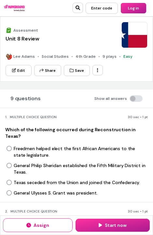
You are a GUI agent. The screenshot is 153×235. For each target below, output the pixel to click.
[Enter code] (102, 8)
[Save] (77, 70)
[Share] (47, 70)
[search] (78, 8)
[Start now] (112, 225)
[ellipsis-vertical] (97, 70)
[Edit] (19, 70)
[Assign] (38, 225)
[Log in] (133, 8)
